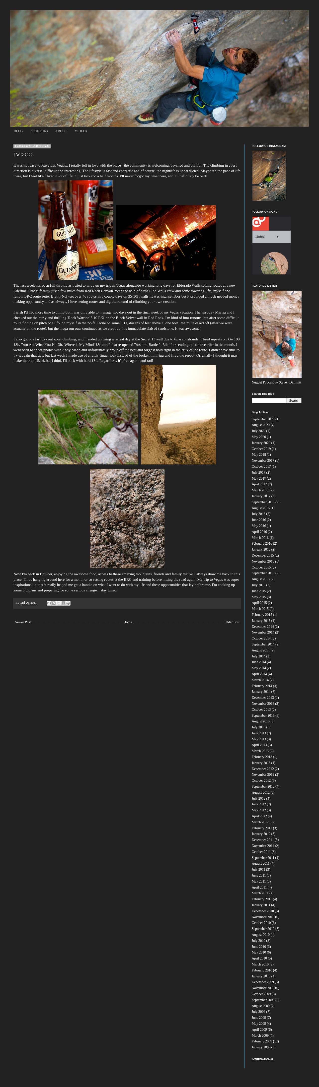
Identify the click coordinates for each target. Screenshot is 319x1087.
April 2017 (259, 484)
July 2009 (258, 1012)
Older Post (232, 622)
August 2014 (261, 650)
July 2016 (258, 514)
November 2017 (263, 460)
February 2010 (262, 970)
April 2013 (259, 745)
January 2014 (261, 692)
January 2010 (261, 976)
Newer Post (23, 622)
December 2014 (263, 627)
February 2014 (262, 686)
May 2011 (259, 881)
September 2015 (263, 573)
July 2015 (258, 585)
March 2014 (260, 680)
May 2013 (259, 739)
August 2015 (261, 579)
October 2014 (261, 638)
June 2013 (259, 733)
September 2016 (263, 502)
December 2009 (263, 982)
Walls (188, 285)
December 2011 (263, 840)
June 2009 (259, 1018)
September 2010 (263, 929)
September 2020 (263, 419)
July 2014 (258, 656)
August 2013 (261, 721)
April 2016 (259, 532)
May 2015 (259, 597)
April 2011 (259, 887)
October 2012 (261, 780)
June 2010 (259, 947)
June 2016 (259, 520)
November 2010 (263, 917)
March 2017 (260, 490)
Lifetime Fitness (25, 291)
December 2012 (263, 769)
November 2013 (263, 703)
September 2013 (263, 715)
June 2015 (259, 591)
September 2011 (263, 858)
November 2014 (263, 632)
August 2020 (261, 425)
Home (128, 622)
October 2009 (261, 994)
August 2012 (261, 792)
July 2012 (258, 798)
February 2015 (262, 615)
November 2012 (263, 774)
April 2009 (259, 1029)
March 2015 (260, 609)
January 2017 (261, 496)
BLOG (18, 131)
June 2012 (259, 804)
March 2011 (260, 893)
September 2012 (263, 786)
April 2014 (259, 674)
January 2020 (261, 443)
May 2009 (259, 1023)
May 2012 (259, 810)
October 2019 (261, 449)
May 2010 (259, 952)
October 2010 (261, 923)
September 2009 (263, 1000)
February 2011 (262, 899)
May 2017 (259, 478)
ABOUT (61, 131)
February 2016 (262, 543)
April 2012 (259, 816)
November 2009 (263, 988)
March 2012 (260, 822)
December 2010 (263, 911)
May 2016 (259, 526)
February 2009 (262, 1041)
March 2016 (260, 538)
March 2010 (260, 964)
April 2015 (259, 603)
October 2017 (261, 466)
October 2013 (261, 709)
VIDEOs (81, 131)
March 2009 (260, 1035)
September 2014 (263, 644)
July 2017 (258, 472)
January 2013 (261, 763)
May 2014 (259, 668)
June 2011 (259, 875)
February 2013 (262, 757)
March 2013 (260, 751)
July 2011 (258, 869)
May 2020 (259, 437)
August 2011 (260, 863)
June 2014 (259, 662)
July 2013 (258, 727)
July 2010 (258, 941)
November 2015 (263, 561)
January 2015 (261, 621)
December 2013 (263, 698)
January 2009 (261, 1047)
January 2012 (261, 834)
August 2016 (261, 508)
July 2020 (258, 431)
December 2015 (263, 555)
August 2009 (261, 1006)
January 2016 (261, 549)
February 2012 (262, 828)
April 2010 (259, 958)
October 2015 (261, 567)
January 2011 (261, 905)
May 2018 (259, 454)
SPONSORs (39, 131)
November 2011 (263, 846)
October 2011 (261, 852)
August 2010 (261, 935)
